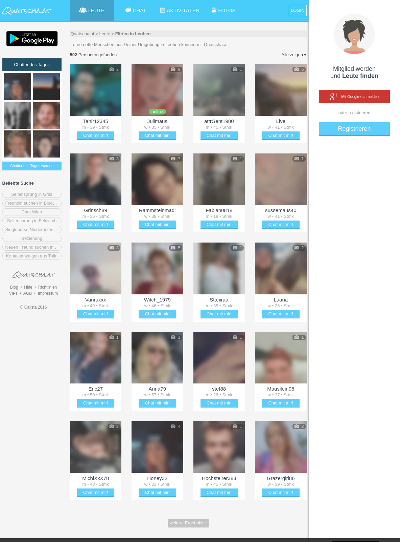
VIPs (13, 293)
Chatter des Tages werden (31, 166)
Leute (104, 33)
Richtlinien (47, 287)
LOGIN (297, 10)
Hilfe (28, 287)
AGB (27, 293)
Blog (14, 287)
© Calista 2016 (33, 307)
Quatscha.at (82, 33)
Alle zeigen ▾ (293, 54)
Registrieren (354, 128)
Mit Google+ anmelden (354, 96)
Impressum (48, 293)
